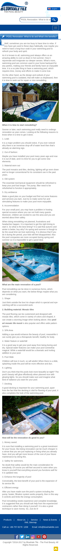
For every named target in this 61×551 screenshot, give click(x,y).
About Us (21, 520)
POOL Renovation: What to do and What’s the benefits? (31, 36)
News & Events (50, 520)
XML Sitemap (30, 522)
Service (34, 520)
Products (7, 520)
